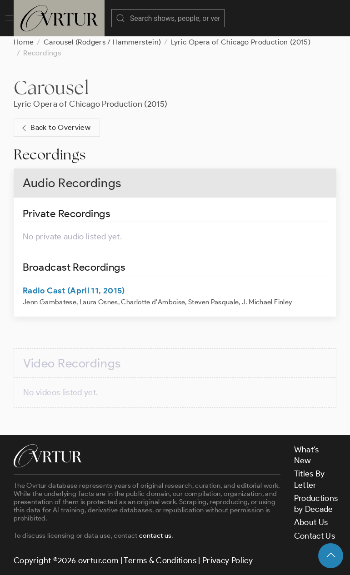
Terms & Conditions (160, 560)
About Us (311, 522)
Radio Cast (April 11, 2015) (74, 291)
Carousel (51, 87)
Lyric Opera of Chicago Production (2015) (240, 42)
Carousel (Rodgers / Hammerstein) (102, 42)
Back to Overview (55, 128)
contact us (155, 535)
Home (24, 42)
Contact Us (314, 536)
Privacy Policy (227, 560)
